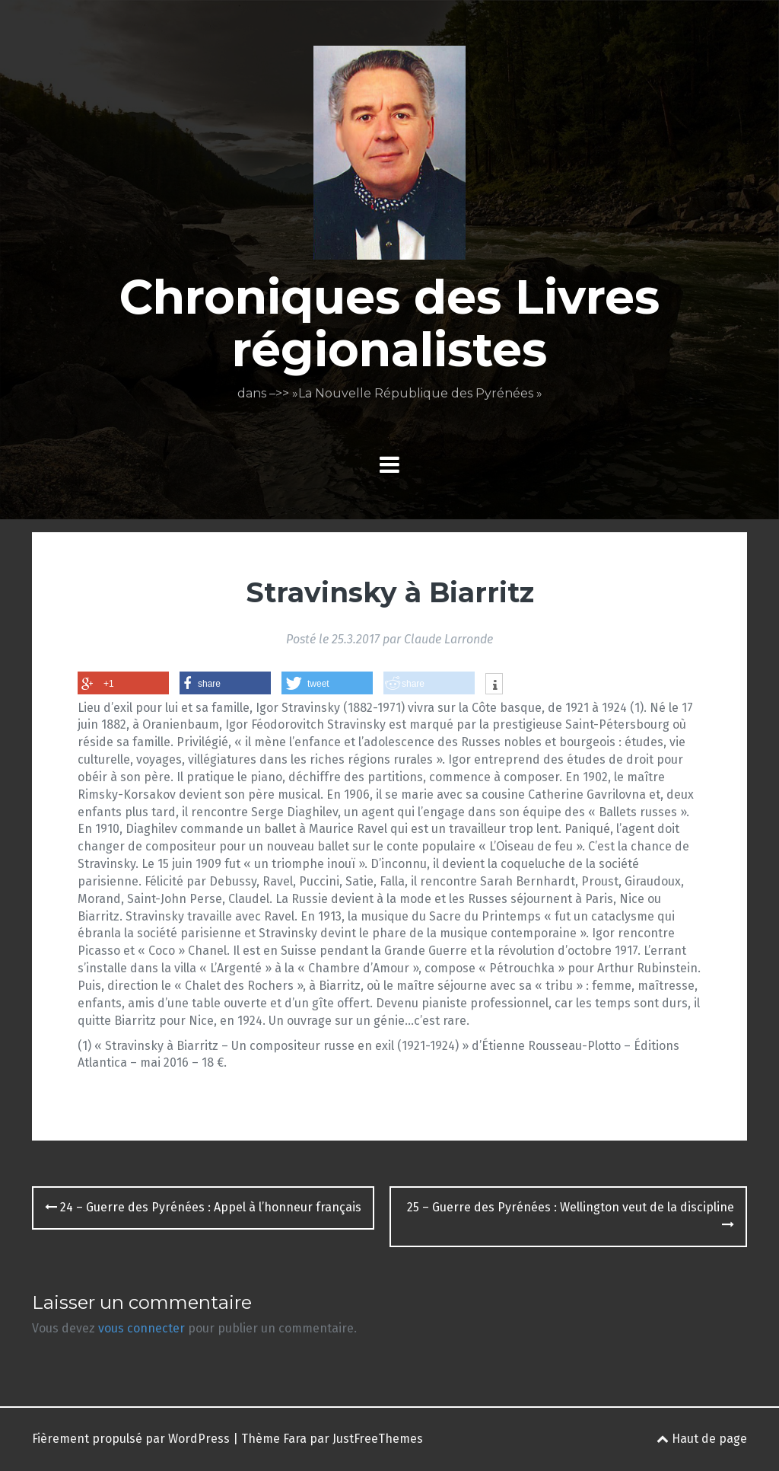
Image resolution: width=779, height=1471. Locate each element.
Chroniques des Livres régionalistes (389, 323)
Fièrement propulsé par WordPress (131, 1438)
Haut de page (702, 1438)
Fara (295, 1438)
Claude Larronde (448, 639)
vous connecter (141, 1328)
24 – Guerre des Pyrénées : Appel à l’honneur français (203, 1207)
